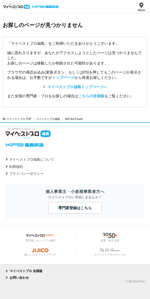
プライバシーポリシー (26, 174)
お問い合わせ (19, 278)
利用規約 (16, 167)
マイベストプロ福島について (31, 159)
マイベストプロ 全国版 (26, 271)
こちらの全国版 (91, 96)
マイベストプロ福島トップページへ (77, 87)
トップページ (63, 77)
